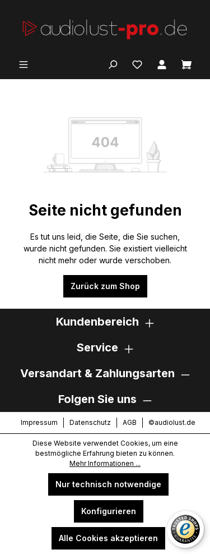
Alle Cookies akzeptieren (108, 538)
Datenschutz (90, 422)
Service (97, 347)
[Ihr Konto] (162, 63)
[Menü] (23, 63)
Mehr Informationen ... (105, 463)
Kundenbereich (97, 321)
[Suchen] (112, 63)
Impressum (39, 422)
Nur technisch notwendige (108, 484)
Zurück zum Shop (105, 286)
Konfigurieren (108, 511)
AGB (130, 422)
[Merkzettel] (137, 63)
